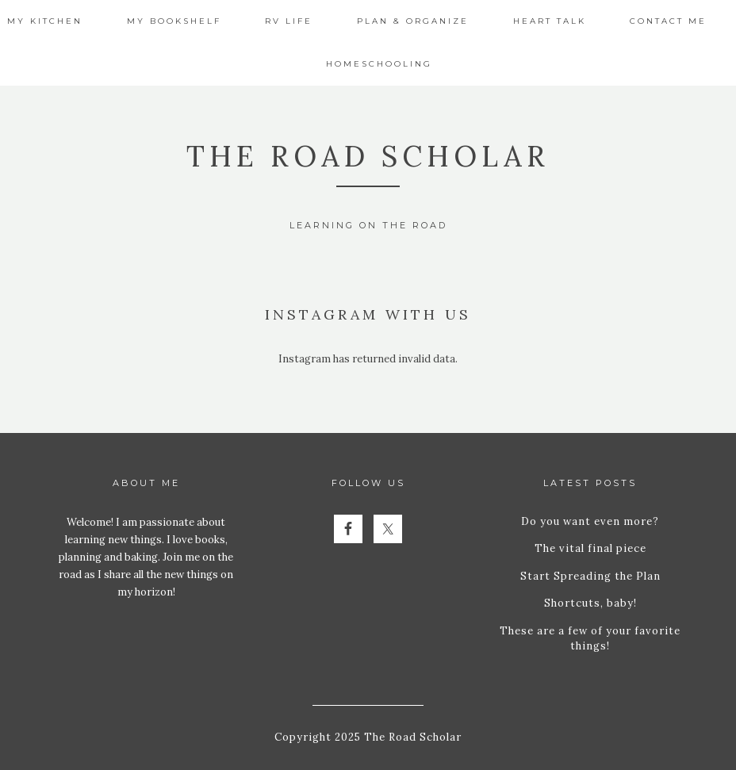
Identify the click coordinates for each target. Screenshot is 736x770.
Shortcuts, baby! (590, 603)
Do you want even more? (590, 521)
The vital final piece (590, 548)
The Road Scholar (368, 156)
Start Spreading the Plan (590, 576)
